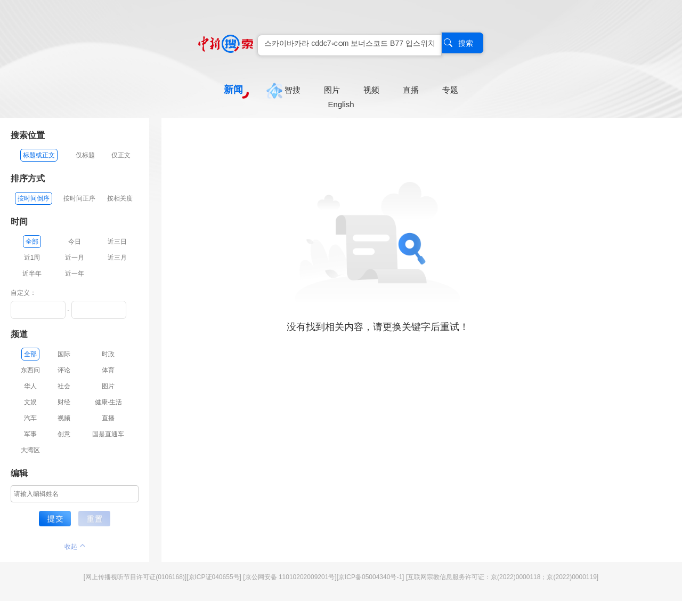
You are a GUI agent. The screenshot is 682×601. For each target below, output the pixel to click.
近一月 (74, 257)
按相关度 (120, 198)
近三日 (117, 241)
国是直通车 (108, 434)
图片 (108, 386)
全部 (32, 241)
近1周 (32, 257)
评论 (64, 370)
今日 (74, 241)
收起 (74, 546)
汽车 (30, 418)
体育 (108, 370)
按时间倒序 (34, 198)
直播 (108, 418)
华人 (30, 386)
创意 (64, 434)
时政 (108, 354)
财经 (64, 402)
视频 (64, 418)
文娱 (30, 402)
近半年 (32, 273)
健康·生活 (108, 402)
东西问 (30, 370)
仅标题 (85, 155)
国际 (64, 354)
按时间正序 (79, 198)
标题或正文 (39, 155)
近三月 (117, 257)
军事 (30, 434)
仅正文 (121, 155)
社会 (64, 386)
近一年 (74, 273)
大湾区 (30, 450)
